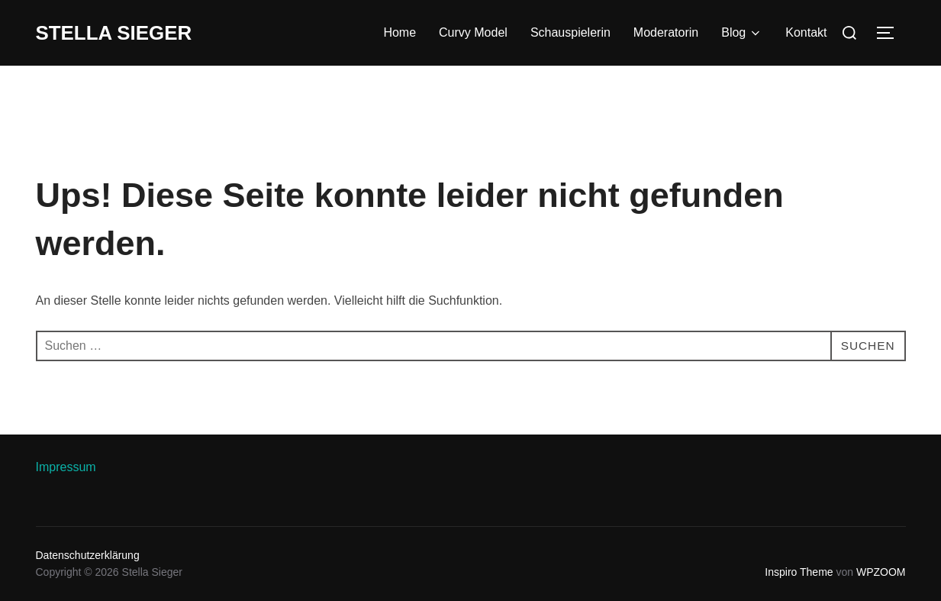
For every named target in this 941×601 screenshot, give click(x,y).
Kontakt (806, 32)
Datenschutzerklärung (88, 555)
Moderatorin (665, 32)
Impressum (66, 466)
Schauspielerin (570, 32)
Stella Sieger (114, 32)
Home (399, 32)
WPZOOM (881, 572)
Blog (741, 33)
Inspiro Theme (799, 572)
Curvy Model (473, 32)
